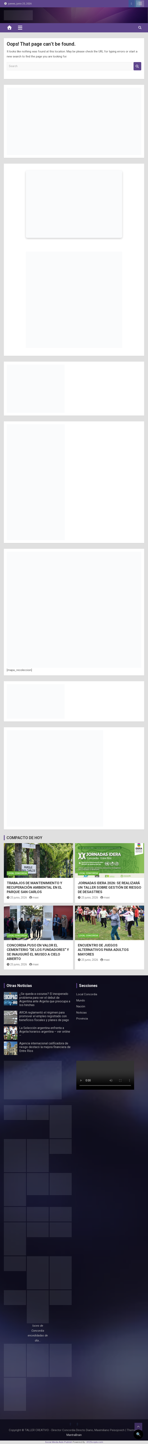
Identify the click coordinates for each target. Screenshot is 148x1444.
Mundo (80, 1000)
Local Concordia (17, 873)
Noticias (81, 1012)
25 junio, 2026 (17, 897)
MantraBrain (74, 1435)
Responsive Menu (140, 3)
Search (137, 66)
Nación (80, 1006)
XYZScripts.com (95, 1442)
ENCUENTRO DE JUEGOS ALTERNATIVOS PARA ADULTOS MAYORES (103, 949)
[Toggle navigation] (20, 27)
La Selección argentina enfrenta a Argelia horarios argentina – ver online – (44, 1031)
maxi (34, 897)
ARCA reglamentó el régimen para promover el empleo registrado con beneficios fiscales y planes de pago (44, 1016)
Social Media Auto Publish (58, 1442)
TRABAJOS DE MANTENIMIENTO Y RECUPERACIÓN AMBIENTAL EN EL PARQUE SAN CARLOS (34, 887)
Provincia (82, 1018)
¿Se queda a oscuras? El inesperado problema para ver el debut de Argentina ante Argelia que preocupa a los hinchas (44, 999)
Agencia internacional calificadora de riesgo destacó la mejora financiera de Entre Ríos (45, 1047)
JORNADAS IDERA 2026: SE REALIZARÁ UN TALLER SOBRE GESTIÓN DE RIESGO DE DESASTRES (109, 887)
